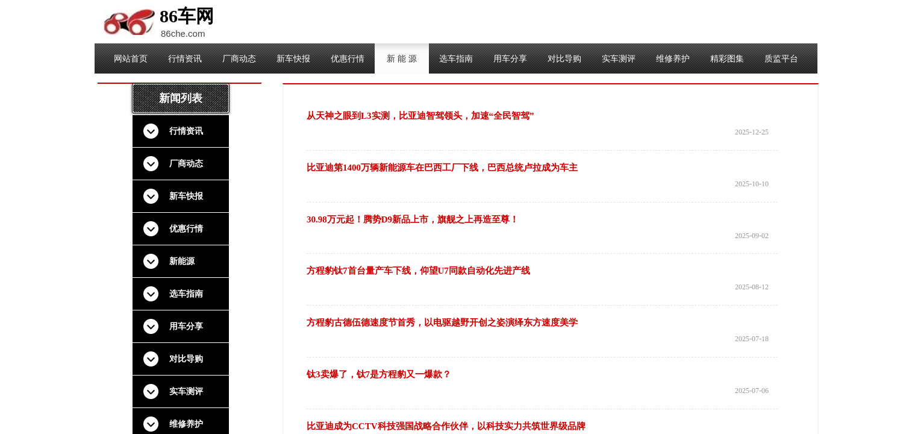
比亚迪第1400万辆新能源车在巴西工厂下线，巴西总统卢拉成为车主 (442, 167)
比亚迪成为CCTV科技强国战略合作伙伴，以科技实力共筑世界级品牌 (446, 426)
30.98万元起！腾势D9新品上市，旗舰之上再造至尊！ (413, 219)
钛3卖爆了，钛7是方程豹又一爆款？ (379, 374)
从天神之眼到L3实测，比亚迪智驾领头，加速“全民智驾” (420, 116)
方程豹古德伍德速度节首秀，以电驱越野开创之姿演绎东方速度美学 (442, 322)
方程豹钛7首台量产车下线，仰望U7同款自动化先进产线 (418, 270)
